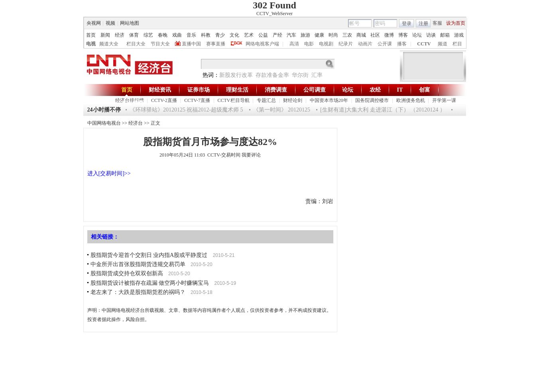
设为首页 (455, 23)
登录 (406, 23)
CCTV (424, 44)
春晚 (162, 35)
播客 (402, 44)
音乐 (191, 35)
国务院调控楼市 (372, 100)
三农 (347, 35)
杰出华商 (132, 103)
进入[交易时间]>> (109, 173)
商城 (361, 35)
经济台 (135, 123)
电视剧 (326, 44)
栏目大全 (136, 44)
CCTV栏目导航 (234, 100)
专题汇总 (266, 100)
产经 (277, 35)
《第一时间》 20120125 (282, 110)
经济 (119, 35)
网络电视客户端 (262, 44)
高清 (294, 44)
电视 (91, 44)
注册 (423, 23)
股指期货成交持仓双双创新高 (127, 273)
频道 (442, 44)
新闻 (105, 35)
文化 (234, 35)
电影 (309, 44)
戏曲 (177, 35)
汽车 (291, 35)
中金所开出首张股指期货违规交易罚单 (138, 264)
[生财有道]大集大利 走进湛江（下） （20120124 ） (382, 110)
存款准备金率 (272, 75)
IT (400, 90)
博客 (403, 35)
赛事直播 (215, 44)
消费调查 (276, 90)
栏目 (457, 44)
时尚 (333, 35)
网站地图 (129, 23)
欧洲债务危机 (410, 100)
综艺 (148, 35)
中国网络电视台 (104, 123)
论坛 (417, 35)
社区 (375, 35)
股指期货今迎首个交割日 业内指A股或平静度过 (149, 255)
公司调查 (314, 90)
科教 (206, 35)
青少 (220, 35)
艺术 (249, 35)
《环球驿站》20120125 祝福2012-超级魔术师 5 (186, 110)
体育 (134, 35)
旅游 (305, 35)
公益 (263, 35)
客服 (437, 23)
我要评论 (251, 155)
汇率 (317, 75)
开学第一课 (444, 100)
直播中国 (191, 44)
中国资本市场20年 (329, 100)
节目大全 (160, 44)
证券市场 (198, 90)
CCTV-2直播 (164, 100)
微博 (389, 35)
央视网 (94, 23)
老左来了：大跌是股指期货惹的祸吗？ (138, 292)
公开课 (385, 44)
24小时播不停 (104, 110)
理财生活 (237, 90)
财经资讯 (160, 90)
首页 (91, 35)
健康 (319, 35)
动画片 (365, 44)
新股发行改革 (236, 75)
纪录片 (345, 44)
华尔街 (300, 75)
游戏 (459, 35)
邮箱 (445, 35)
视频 (110, 23)
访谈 (431, 35)
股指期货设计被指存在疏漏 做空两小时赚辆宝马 (150, 283)
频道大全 (108, 44)
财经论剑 (292, 100)
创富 (424, 90)
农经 (375, 90)
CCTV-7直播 (197, 100)
